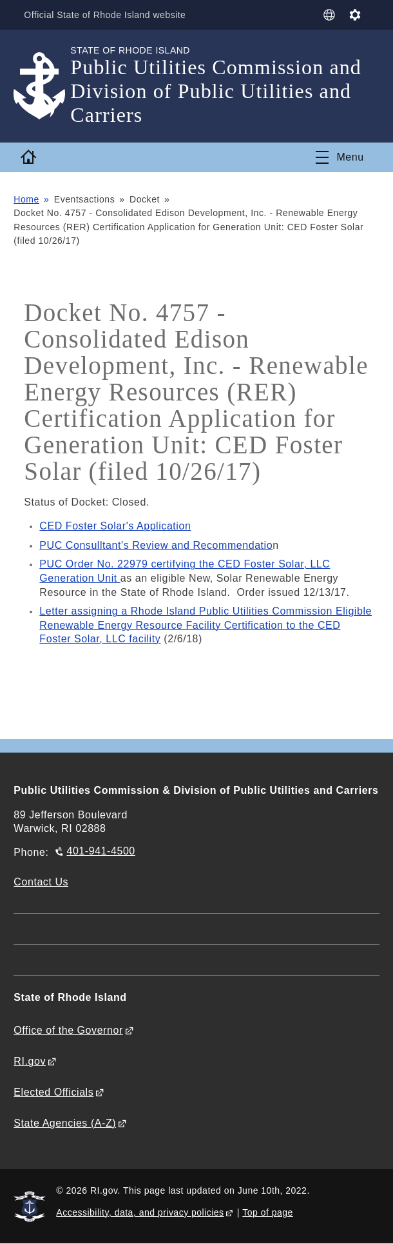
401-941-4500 (100, 850)
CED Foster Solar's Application (115, 525)
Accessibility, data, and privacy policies (140, 1212)
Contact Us (41, 881)
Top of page (267, 1212)
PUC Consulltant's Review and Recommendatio (156, 545)
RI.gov (30, 1061)
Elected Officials (53, 1092)
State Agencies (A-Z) (65, 1123)
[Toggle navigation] (339, 157)
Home (26, 199)
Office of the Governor (68, 1030)
